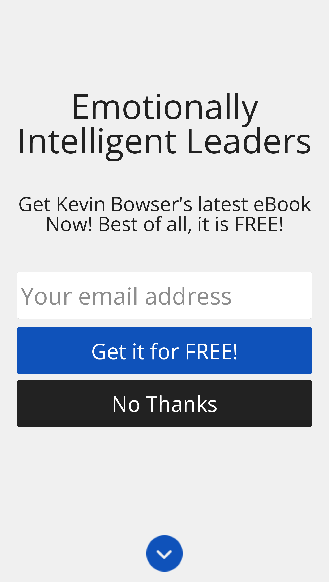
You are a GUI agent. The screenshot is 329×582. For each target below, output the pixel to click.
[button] (164, 123)
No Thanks (164, 403)
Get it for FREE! (164, 350)
